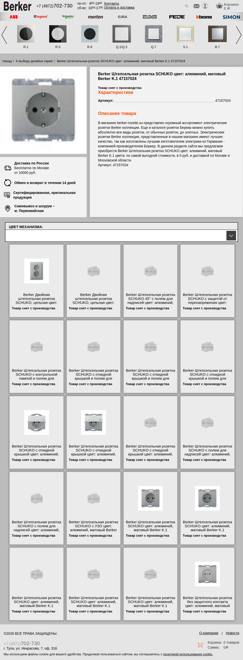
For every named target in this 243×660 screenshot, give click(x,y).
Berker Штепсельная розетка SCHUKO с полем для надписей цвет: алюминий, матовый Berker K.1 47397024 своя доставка (207, 454)
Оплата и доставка (119, 7)
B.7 (217, 47)
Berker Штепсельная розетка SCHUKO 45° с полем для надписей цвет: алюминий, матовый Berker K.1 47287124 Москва (150, 303)
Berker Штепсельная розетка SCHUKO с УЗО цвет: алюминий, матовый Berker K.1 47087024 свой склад (93, 528)
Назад (7, 61)
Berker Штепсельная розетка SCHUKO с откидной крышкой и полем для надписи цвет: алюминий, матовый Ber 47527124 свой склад (93, 380)
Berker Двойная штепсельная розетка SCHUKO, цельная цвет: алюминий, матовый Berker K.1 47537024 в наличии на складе (36, 305)
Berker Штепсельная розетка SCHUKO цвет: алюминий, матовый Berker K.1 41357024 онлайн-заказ (150, 604)
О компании (208, 633)
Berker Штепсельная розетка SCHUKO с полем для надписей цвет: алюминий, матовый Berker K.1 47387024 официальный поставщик (36, 532)
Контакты (111, 3)
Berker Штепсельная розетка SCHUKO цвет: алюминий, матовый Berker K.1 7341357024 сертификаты (36, 604)
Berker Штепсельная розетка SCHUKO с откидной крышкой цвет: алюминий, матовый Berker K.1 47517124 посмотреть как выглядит (93, 456)
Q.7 (153, 47)
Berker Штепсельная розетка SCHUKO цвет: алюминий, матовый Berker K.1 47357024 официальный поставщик (207, 530)
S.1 (185, 47)
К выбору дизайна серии (34, 61)
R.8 (89, 47)
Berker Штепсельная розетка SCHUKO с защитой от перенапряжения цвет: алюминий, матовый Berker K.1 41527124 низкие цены (207, 303)
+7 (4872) (54, 6)
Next (239, 35)
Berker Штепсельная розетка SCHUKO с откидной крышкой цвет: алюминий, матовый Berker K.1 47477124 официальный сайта (36, 456)
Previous (4, 35)
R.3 (57, 47)
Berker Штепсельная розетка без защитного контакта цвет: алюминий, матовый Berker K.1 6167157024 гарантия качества (207, 606)
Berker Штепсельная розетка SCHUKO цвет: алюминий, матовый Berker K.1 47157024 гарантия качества (150, 528)
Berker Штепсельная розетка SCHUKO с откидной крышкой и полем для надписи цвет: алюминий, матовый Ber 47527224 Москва (207, 380)
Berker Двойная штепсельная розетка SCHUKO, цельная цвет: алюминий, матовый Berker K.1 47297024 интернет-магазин (93, 305)
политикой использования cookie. (188, 654)
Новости (232, 633)
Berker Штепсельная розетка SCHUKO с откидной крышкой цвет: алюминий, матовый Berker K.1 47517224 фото (150, 454)
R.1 (25, 47)
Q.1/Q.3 (121, 47)
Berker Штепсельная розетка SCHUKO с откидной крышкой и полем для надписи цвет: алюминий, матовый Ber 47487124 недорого (150, 380)
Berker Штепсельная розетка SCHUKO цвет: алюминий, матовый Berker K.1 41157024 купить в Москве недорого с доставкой (93, 606)
